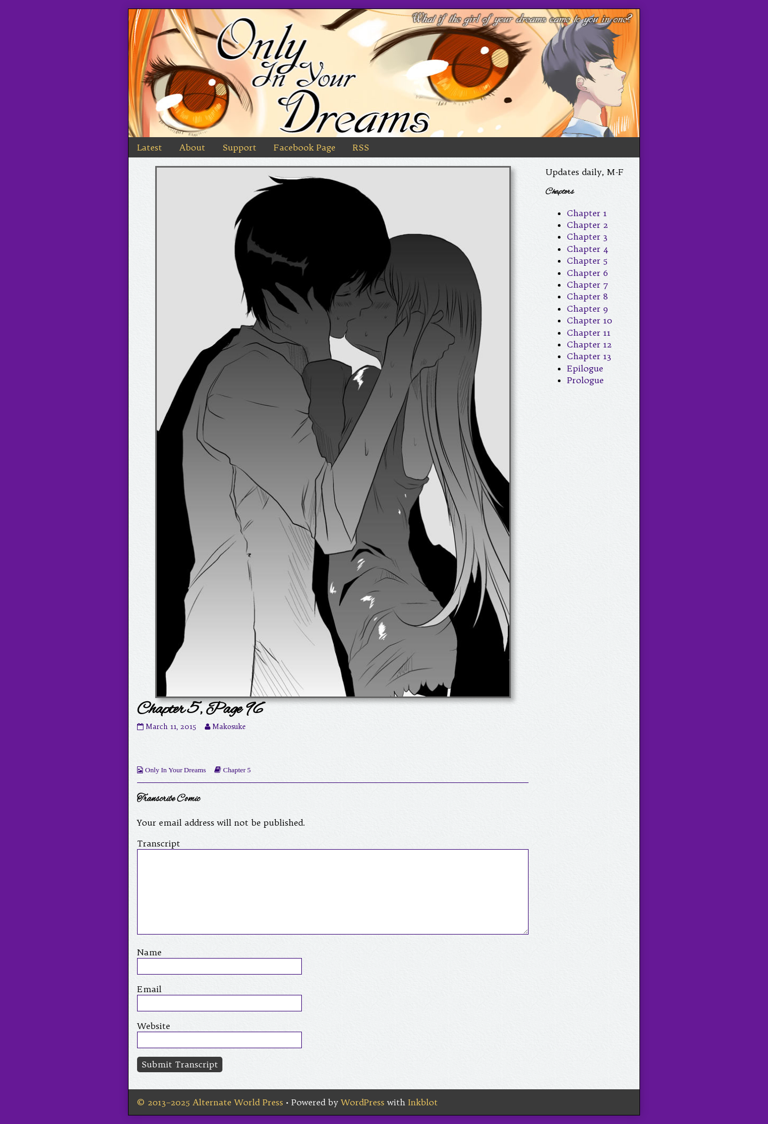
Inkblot (423, 1102)
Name (149, 952)
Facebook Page (304, 147)
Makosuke (228, 726)
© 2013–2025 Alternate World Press (210, 1102)
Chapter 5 (237, 769)
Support (239, 147)
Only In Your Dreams (175, 769)
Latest (149, 147)
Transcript (158, 843)
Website (153, 1025)
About (192, 147)
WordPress (363, 1102)
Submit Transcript (179, 1064)
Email (149, 989)
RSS (361, 147)
